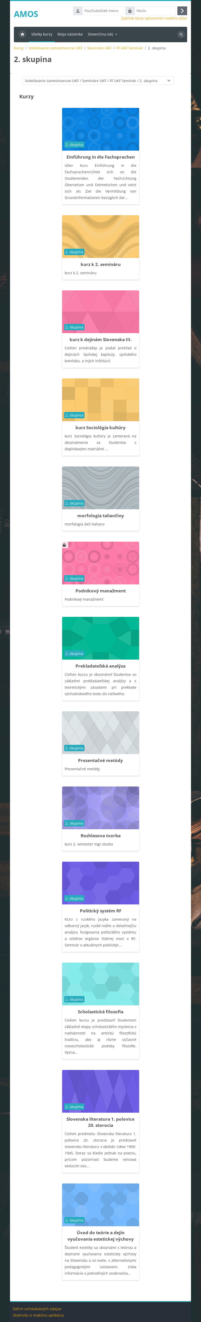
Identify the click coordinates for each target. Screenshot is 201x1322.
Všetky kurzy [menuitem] (41, 34)
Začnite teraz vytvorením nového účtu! (154, 18)
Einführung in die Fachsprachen (100, 157)
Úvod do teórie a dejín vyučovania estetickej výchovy (101, 1236)
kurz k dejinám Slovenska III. (101, 339)
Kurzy (19, 48)
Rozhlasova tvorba (101, 836)
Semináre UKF (99, 48)
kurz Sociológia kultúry (100, 427)
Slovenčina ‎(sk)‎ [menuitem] (100, 34)
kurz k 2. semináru (101, 264)
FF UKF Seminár (129, 48)
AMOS (26, 13)
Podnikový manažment (100, 591)
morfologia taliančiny (100, 516)
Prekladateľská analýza (100, 666)
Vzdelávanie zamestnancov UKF (55, 48)
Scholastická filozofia (100, 1012)
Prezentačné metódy (100, 760)
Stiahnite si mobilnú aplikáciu (38, 1315)
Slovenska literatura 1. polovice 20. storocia (100, 1122)
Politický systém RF (100, 911)
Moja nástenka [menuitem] (70, 34)
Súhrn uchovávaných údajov (37, 1308)
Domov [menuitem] (22, 34)
